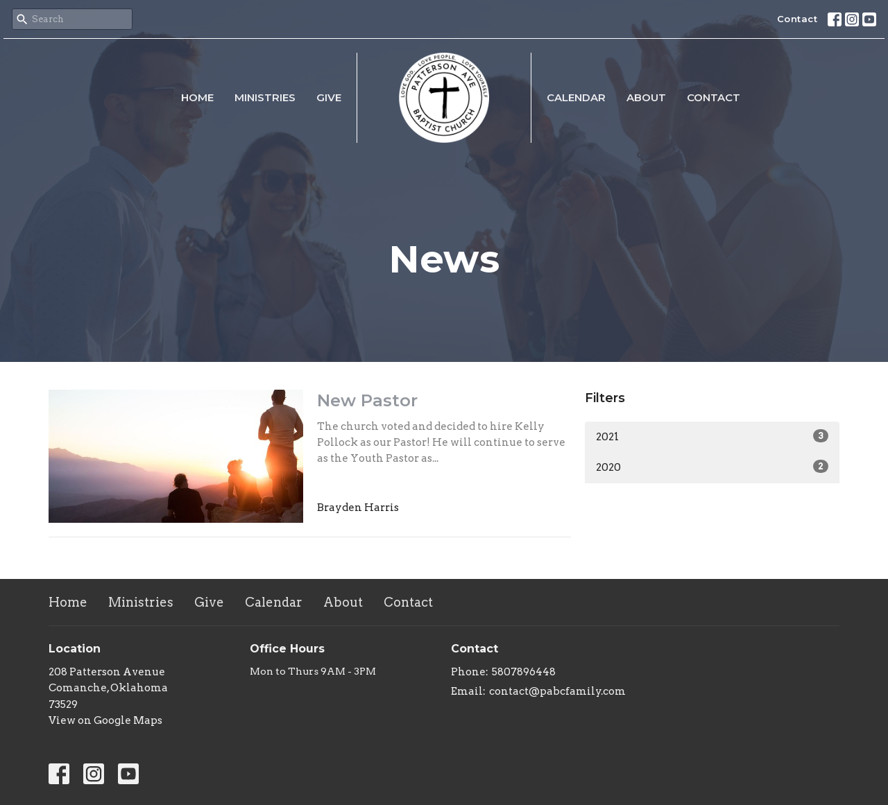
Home (197, 97)
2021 (712, 436)
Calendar (576, 97)
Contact (797, 18)
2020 (712, 467)
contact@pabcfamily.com (557, 691)
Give (328, 97)
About (646, 97)
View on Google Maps (105, 720)
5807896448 (524, 672)
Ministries (265, 97)
